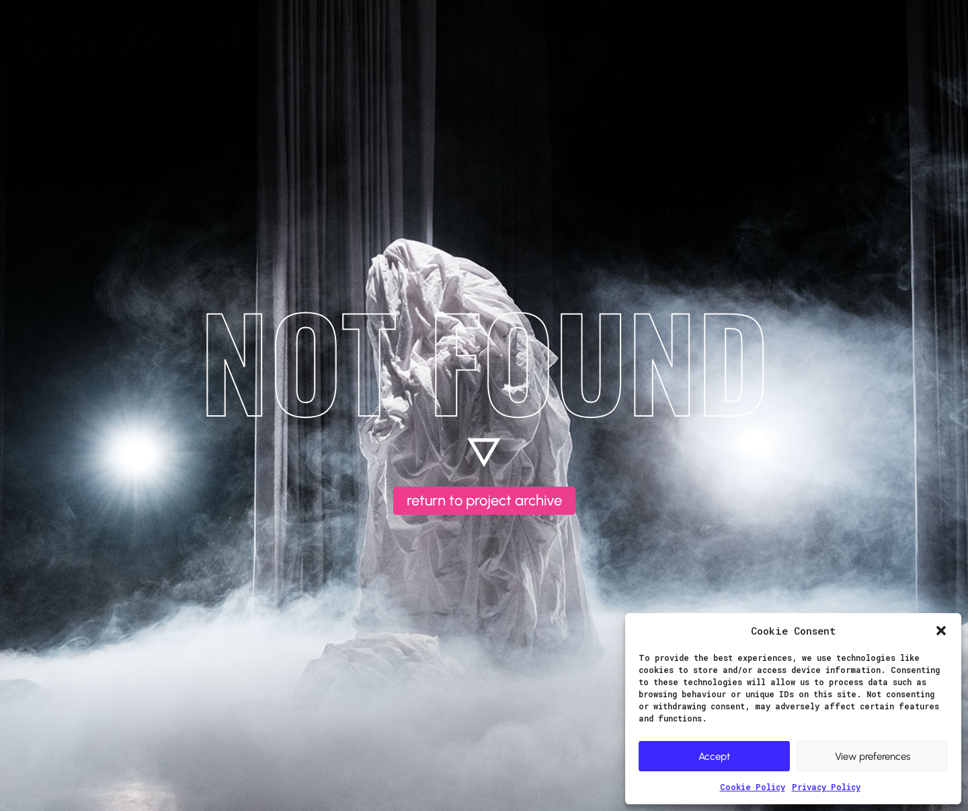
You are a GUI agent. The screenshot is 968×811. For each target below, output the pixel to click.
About (666, 40)
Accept (714, 756)
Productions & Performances (799, 40)
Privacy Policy (826, 786)
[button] (941, 630)
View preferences (872, 756)
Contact (927, 40)
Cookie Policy (752, 786)
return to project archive (484, 500)
